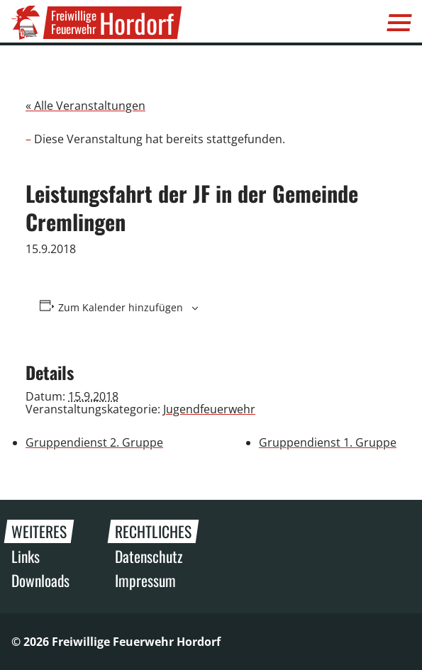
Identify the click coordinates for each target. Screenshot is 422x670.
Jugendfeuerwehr (209, 409)
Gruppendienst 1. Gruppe (327, 442)
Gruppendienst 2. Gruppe (94, 442)
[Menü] (399, 22)
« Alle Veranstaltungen (85, 105)
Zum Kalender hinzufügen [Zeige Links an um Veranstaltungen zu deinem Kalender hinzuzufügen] (120, 307)
